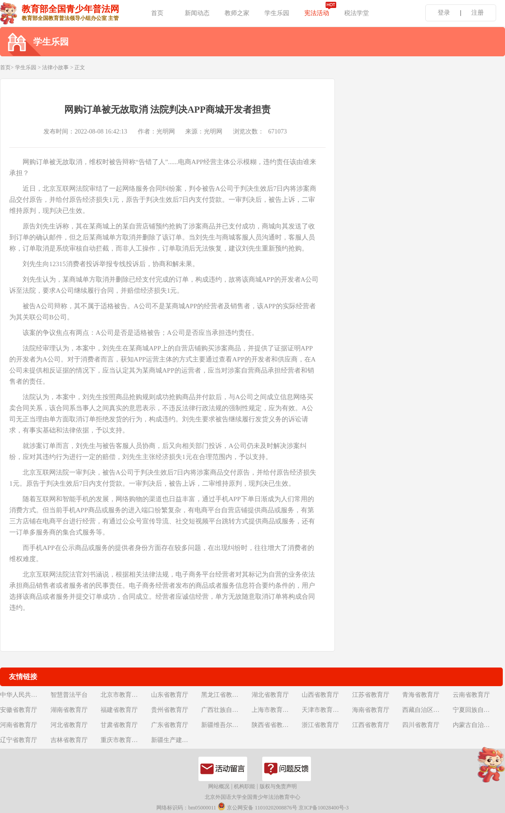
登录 (444, 12)
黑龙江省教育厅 (223, 694)
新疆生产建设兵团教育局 (175, 740)
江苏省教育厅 (370, 694)
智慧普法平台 (69, 694)
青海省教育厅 (420, 694)
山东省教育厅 (169, 694)
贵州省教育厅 (169, 710)
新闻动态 (197, 13)
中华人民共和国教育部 (24, 694)
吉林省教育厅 (69, 740)
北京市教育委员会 (125, 694)
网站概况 (218, 786)
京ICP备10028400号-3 (324, 808)
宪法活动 (316, 13)
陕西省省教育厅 (273, 725)
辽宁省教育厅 (18, 740)
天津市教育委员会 (326, 710)
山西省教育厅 (320, 694)
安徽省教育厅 (18, 710)
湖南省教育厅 (69, 710)
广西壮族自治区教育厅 (225, 710)
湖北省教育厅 (270, 694)
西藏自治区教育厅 (426, 710)
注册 (477, 12)
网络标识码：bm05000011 (186, 808)
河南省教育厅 (18, 725)
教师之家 (237, 13)
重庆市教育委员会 (125, 740)
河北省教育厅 (69, 725)
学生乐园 (276, 13)
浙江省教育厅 (320, 725)
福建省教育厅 (119, 710)
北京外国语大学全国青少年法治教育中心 (252, 797)
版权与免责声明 (278, 786)
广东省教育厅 (169, 725)
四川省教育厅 (420, 725)
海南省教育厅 (370, 710)
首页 (157, 13)
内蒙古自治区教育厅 (477, 725)
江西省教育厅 (370, 725)
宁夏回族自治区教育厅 (477, 710)
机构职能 (244, 786)
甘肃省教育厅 (119, 725)
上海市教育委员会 (276, 710)
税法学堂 (356, 13)
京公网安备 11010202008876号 (257, 806)
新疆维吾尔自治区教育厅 (225, 725)
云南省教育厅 (471, 694)
